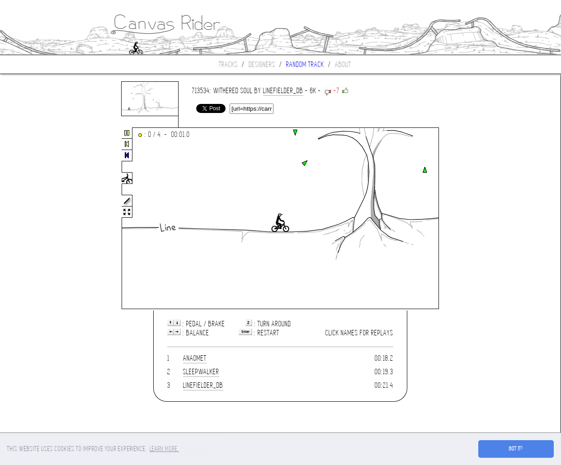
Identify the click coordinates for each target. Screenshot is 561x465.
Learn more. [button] (164, 449)
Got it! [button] (516, 448)
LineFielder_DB (283, 90)
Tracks (228, 64)
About (343, 64)
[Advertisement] (38, 218)
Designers (262, 64)
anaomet (195, 358)
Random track (305, 64)
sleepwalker (201, 371)
